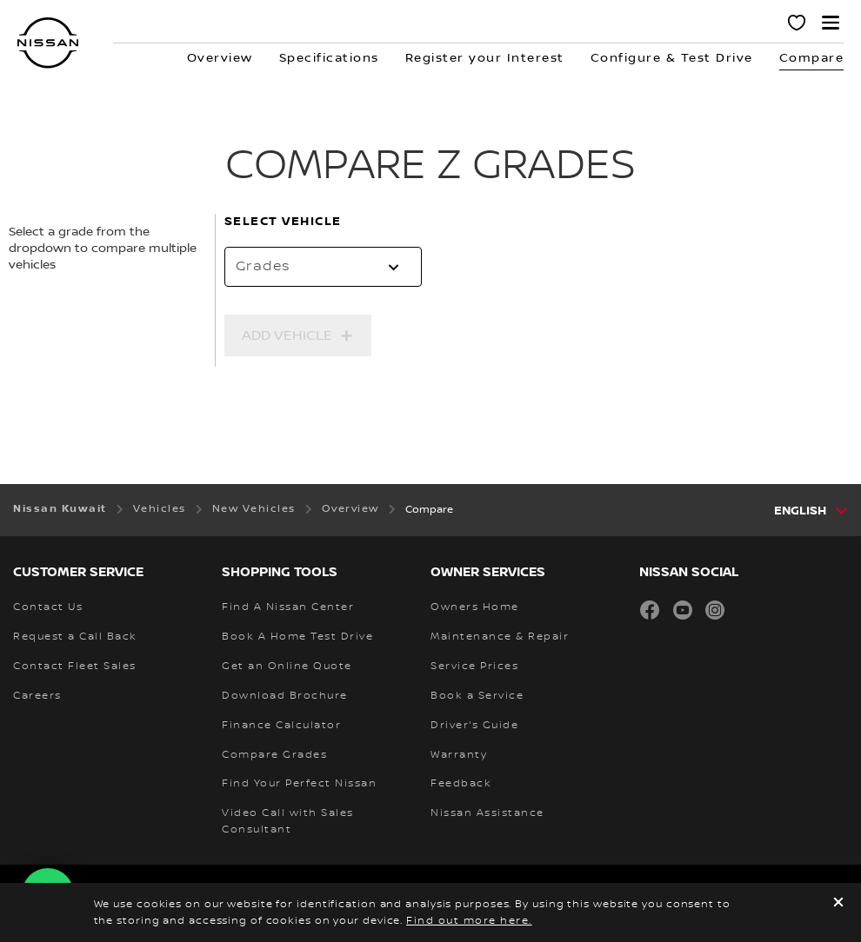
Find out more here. (469, 920)
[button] (830, 22)
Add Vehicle (287, 335)
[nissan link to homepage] (47, 43)
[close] (838, 904)
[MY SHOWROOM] (797, 25)
